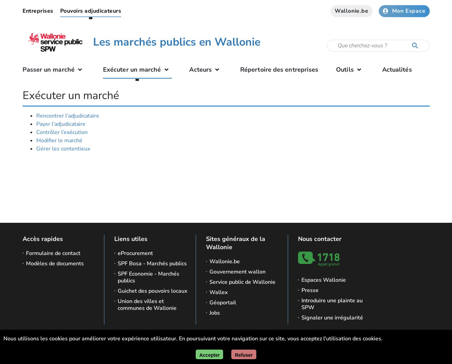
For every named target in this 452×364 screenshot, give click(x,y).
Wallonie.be (352, 11)
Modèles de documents (55, 263)
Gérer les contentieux (63, 149)
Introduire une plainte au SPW (332, 304)
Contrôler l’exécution (62, 132)
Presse (310, 290)
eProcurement (135, 253)
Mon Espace (404, 11)
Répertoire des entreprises (279, 69)
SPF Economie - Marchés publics (148, 277)
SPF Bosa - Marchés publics (152, 263)
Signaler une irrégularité (332, 317)
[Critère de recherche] (378, 46)
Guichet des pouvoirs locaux (153, 291)
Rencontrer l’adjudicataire (67, 116)
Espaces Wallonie (323, 280)
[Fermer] (243, 354)
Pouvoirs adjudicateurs (90, 11)
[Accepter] (209, 354)
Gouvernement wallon (237, 271)
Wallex (218, 292)
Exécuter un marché (137, 69)
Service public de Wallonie (242, 282)
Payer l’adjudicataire (61, 124)
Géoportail (222, 302)
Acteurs (205, 69)
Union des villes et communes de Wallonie (147, 305)
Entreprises (38, 11)
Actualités (397, 69)
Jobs (214, 313)
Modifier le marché (59, 140)
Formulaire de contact (53, 253)
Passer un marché (54, 69)
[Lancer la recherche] (416, 46)
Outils (350, 69)
